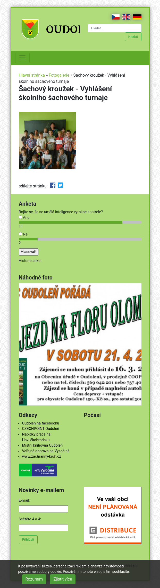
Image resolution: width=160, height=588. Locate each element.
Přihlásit (28, 539)
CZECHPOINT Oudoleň (40, 429)
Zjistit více (62, 579)
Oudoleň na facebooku (40, 423)
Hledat (133, 37)
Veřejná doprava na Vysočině (46, 451)
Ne (23, 234)
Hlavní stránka (32, 75)
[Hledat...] (114, 28)
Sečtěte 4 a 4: (30, 519)
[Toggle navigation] (22, 58)
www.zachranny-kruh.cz (41, 456)
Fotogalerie (59, 75)
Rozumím (34, 579)
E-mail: (24, 500)
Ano (24, 217)
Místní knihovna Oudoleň (42, 445)
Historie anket (30, 261)
